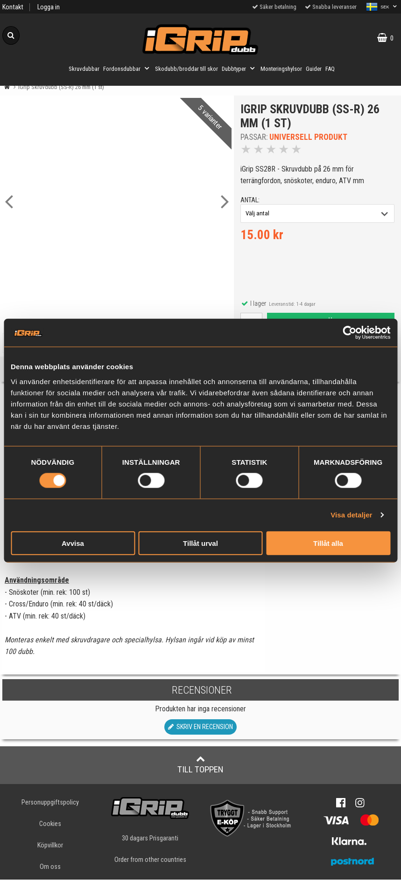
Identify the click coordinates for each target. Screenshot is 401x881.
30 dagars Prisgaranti (150, 840)
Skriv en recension (200, 728)
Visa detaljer (351, 515)
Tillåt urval (200, 543)
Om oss (50, 868)
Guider (314, 68)
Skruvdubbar (84, 68)
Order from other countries (150, 861)
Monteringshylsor (281, 68)
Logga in (48, 7)
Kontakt (12, 7)
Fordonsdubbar (127, 68)
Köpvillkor (50, 847)
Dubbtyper (239, 68)
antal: (250, 201)
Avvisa (73, 543)
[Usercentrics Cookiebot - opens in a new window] (349, 333)
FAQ (330, 68)
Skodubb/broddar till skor (186, 68)
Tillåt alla (328, 543)
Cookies (50, 825)
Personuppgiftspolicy (50, 804)
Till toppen (200, 766)
